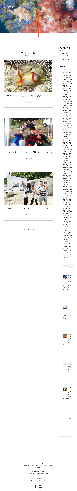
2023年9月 (65, 129)
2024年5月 (65, 114)
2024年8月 (65, 109)
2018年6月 (65, 245)
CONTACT (65, 7)
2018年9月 (65, 239)
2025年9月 (65, 85)
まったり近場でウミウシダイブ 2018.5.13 (22, 151)
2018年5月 (65, 247)
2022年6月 (65, 157)
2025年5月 (65, 92)
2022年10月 (65, 149)
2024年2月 (65, 120)
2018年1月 (65, 254)
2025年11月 (65, 81)
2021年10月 (65, 171)
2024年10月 (65, 105)
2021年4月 (65, 182)
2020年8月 (65, 197)
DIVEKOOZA (8, 7)
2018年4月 (65, 248)
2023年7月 (65, 133)
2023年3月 (65, 140)
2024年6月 (65, 112)
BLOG (56, 7)
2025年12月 (65, 79)
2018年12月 (65, 234)
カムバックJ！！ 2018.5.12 (17, 207)
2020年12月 (65, 190)
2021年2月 (65, 186)
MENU (43, 7)
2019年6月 (65, 223)
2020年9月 (65, 195)
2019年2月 (65, 230)
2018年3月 (65, 250)
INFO (63, 53)
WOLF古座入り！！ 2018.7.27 (67, 317)
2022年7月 (65, 155)
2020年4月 (65, 204)
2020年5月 (65, 203)
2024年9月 (65, 107)
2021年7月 (65, 177)
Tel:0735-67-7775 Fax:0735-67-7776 (38, 478)
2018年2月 (65, 252)
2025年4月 (65, 94)
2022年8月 (65, 153)
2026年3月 (65, 74)
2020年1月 (65, 210)
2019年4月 (65, 226)
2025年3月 (65, 96)
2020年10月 (65, 193)
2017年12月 (65, 256)
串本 (63, 55)
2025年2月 (65, 98)
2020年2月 (65, 208)
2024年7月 (65, 111)
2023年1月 (65, 144)
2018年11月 (65, 236)
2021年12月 (65, 168)
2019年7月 (65, 221)
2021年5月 (65, 180)
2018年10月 (65, 237)
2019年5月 (65, 225)
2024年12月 (65, 101)
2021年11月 (65, 169)
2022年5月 (65, 158)
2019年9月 (65, 217)
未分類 (64, 59)
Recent (70, 266)
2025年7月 (65, 89)
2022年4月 (65, 160)
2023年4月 (65, 138)
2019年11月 (65, 214)
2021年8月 (65, 175)
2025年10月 (65, 83)
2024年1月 (65, 122)
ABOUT (51, 7)
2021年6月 (65, 179)
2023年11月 (65, 125)
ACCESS (60, 7)
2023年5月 (65, 136)
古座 (63, 57)
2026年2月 (65, 76)
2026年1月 (65, 78)
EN (72, 7)
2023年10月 (65, 127)
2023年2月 (65, 142)
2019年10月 (65, 215)
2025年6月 (65, 90)
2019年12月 (65, 212)
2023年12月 (65, 123)
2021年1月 (65, 188)
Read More (28, 102)
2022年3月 (65, 162)
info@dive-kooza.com (38, 480)
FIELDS (47, 7)
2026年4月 (65, 72)
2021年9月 (65, 173)
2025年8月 (65, 87)
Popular (64, 266)
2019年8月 (65, 219)
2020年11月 (65, 191)
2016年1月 (65, 258)
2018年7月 (65, 243)
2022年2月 (65, 164)
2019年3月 (65, 228)
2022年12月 (65, 146)
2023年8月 (65, 131)
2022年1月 (65, 166)
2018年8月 (65, 241)
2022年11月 (65, 147)
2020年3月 (65, 206)
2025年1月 (65, 100)
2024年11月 (65, 103)
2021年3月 (65, 184)
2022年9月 (65, 151)
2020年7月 (65, 199)
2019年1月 (65, 232)
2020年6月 (65, 201)
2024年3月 (65, 118)
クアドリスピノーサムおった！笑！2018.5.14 (23, 96)
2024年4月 (65, 116)
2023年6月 (65, 134)
